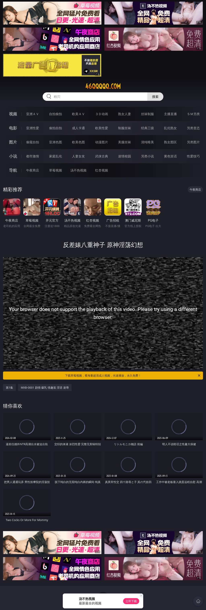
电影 (13, 128)
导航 (13, 170)
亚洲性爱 (32, 128)
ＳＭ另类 (193, 114)
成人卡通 (78, 128)
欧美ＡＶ (78, 114)
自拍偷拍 (55, 114)
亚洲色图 (55, 142)
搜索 (155, 96)
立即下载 (131, 601)
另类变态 (193, 128)
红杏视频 (101, 170)
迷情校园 (124, 156)
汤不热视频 (78, 170)
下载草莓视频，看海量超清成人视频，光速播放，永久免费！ (133, 375)
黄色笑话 (170, 156)
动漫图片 (101, 142)
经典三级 (147, 128)
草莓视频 (55, 170)
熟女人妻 (124, 114)
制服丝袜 (124, 128)
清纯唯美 (147, 142)
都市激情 (32, 156)
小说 (13, 156)
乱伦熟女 (170, 128)
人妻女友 (78, 156)
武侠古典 (101, 156)
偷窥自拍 (32, 142)
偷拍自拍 (55, 128)
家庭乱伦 (55, 156)
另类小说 (147, 156)
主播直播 (170, 114)
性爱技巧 (193, 156)
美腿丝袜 (124, 142)
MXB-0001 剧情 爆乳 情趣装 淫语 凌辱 (45, 387)
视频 (13, 114)
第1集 (9, 387)
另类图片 (193, 142)
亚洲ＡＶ (32, 114)
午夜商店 (32, 170)
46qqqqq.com (103, 86)
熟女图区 (170, 142)
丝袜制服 (147, 114)
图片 (13, 142)
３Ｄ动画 (101, 114)
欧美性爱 (101, 128)
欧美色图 (78, 142)
